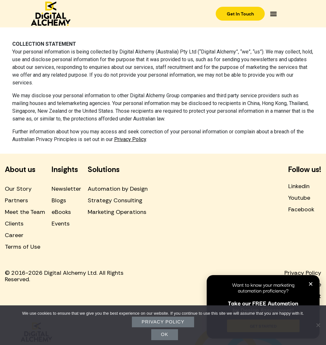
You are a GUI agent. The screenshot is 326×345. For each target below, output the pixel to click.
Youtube (299, 198)
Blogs (59, 200)
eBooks (61, 212)
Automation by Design (118, 189)
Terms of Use (22, 247)
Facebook (301, 209)
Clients (14, 223)
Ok (164, 334)
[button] (274, 13)
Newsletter (66, 189)
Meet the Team (25, 212)
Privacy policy (163, 321)
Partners (16, 200)
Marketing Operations (117, 212)
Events (61, 223)
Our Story (18, 189)
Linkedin (299, 186)
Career (14, 235)
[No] (318, 325)
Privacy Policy (130, 139)
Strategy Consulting (115, 200)
